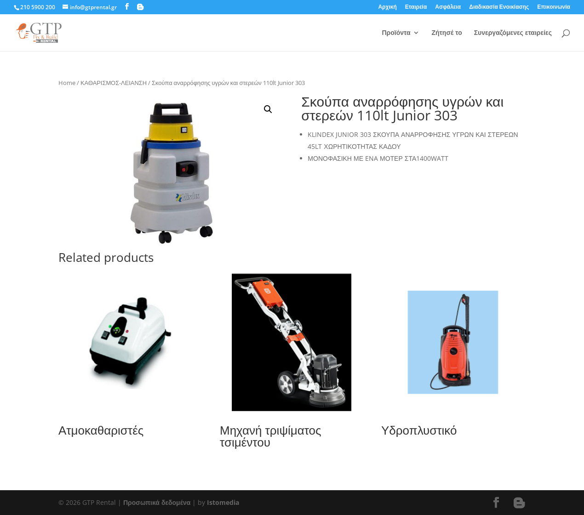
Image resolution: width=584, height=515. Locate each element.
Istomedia (223, 502)
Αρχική (387, 7)
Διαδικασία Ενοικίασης (499, 7)
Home (66, 83)
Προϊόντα (396, 33)
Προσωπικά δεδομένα (156, 502)
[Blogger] (140, 7)
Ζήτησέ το (446, 33)
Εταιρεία (416, 7)
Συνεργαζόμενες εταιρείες (513, 33)
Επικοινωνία (553, 7)
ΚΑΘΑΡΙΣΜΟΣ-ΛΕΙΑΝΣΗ (113, 83)
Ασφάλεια (448, 7)
